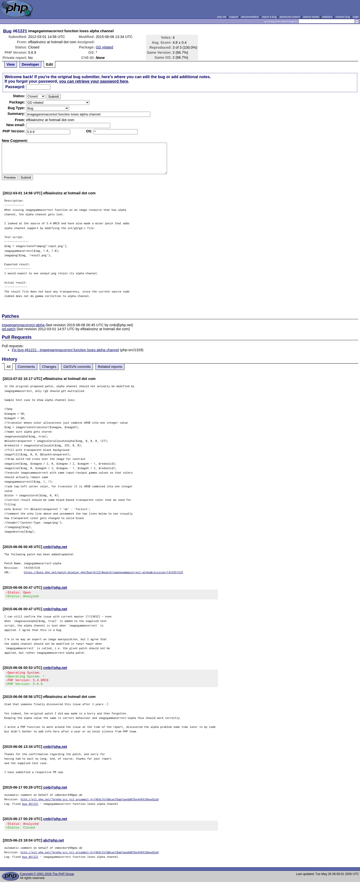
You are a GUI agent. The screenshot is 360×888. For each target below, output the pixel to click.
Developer (30, 64)
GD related (104, 47)
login (356, 16)
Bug (7, 30)
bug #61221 (30, 808)
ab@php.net (53, 846)
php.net (221, 16)
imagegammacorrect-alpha (23, 325)
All (8, 367)
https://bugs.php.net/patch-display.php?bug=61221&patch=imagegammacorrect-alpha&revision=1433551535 (103, 572)
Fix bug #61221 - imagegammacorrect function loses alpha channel (65, 350)
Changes (49, 367)
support (233, 16)
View (10, 64)
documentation (250, 16)
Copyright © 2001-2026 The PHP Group (47, 880)
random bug (343, 16)
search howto (311, 16)
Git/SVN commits (77, 367)
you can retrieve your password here (93, 81)
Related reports (110, 367)
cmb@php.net (55, 547)
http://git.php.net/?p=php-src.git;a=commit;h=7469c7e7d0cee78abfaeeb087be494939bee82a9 (89, 803)
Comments (26, 367)
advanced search (290, 16)
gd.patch (9, 329)
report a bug (269, 16)
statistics (327, 16)
